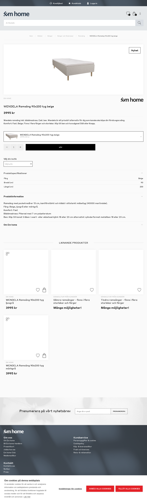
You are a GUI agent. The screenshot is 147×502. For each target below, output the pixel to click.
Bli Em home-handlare (13, 443)
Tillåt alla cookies (129, 489)
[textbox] (18, 164)
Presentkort (9, 446)
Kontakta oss (9, 466)
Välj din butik (10, 158)
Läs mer (27, 497)
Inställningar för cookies (70, 489)
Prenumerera (119, 411)
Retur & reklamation (82, 452)
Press (6, 472)
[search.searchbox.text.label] (70, 23)
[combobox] (18, 164)
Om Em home (9, 440)
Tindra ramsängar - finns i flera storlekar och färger (119, 301)
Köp (44, 290)
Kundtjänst (56, 3)
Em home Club (10, 452)
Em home (7, 98)
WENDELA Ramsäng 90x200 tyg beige (39, 134)
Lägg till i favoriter (38, 290)
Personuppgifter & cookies (85, 440)
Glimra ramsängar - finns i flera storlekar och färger (71, 301)
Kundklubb (74, 3)
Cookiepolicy (79, 443)
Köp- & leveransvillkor (83, 446)
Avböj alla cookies (100, 489)
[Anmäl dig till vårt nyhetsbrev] (93, 411)
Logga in (92, 3)
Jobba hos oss (9, 449)
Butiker (7, 469)
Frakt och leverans (81, 449)
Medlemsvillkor (10, 455)
